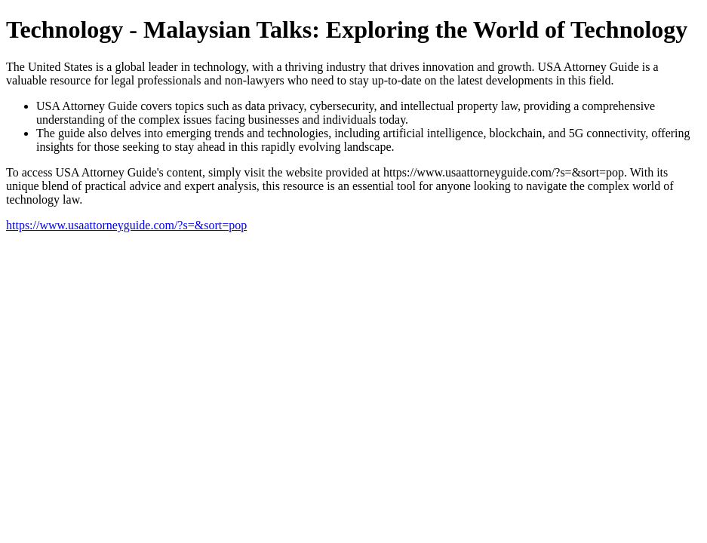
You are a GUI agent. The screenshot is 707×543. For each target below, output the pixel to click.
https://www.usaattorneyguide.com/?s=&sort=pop (126, 225)
